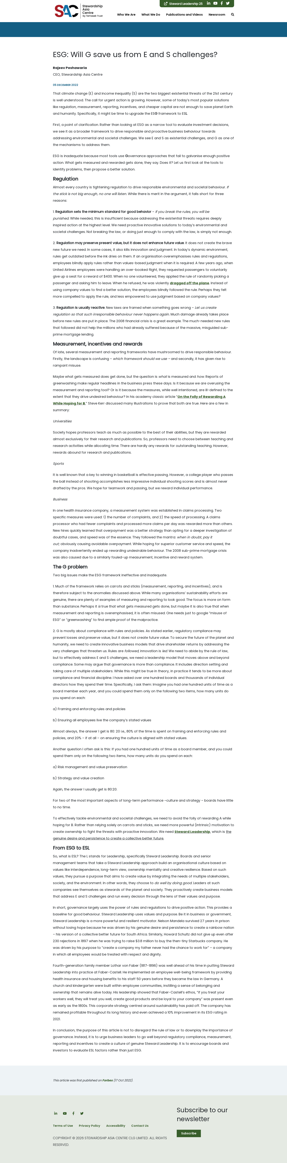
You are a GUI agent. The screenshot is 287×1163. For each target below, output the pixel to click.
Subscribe (188, 1133)
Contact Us (140, 1126)
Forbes (107, 1080)
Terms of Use (63, 1126)
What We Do (150, 14)
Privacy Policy (89, 1126)
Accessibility (115, 1126)
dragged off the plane (189, 283)
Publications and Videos (184, 14)
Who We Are (126, 14)
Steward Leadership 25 (183, 4)
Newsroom (217, 14)
